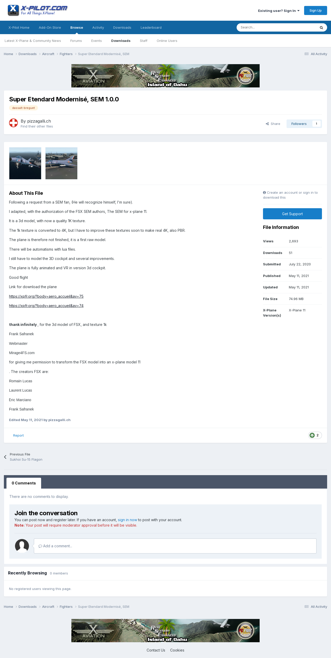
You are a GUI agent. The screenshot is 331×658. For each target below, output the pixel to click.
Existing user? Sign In (278, 11)
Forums (76, 41)
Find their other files (37, 126)
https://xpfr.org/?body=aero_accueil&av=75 (46, 296)
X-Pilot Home (19, 27)
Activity (98, 27)
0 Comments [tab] (24, 483)
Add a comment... (55, 546)
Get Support (292, 214)
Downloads (121, 41)
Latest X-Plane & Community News (33, 41)
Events (96, 41)
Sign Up (316, 10)
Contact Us (156, 650)
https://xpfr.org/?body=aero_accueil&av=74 (46, 305)
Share (273, 124)
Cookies (177, 650)
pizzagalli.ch (39, 121)
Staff (143, 41)
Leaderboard (151, 27)
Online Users (167, 41)
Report (18, 435)
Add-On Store (50, 27)
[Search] (265, 27)
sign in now (127, 520)
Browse (76, 29)
